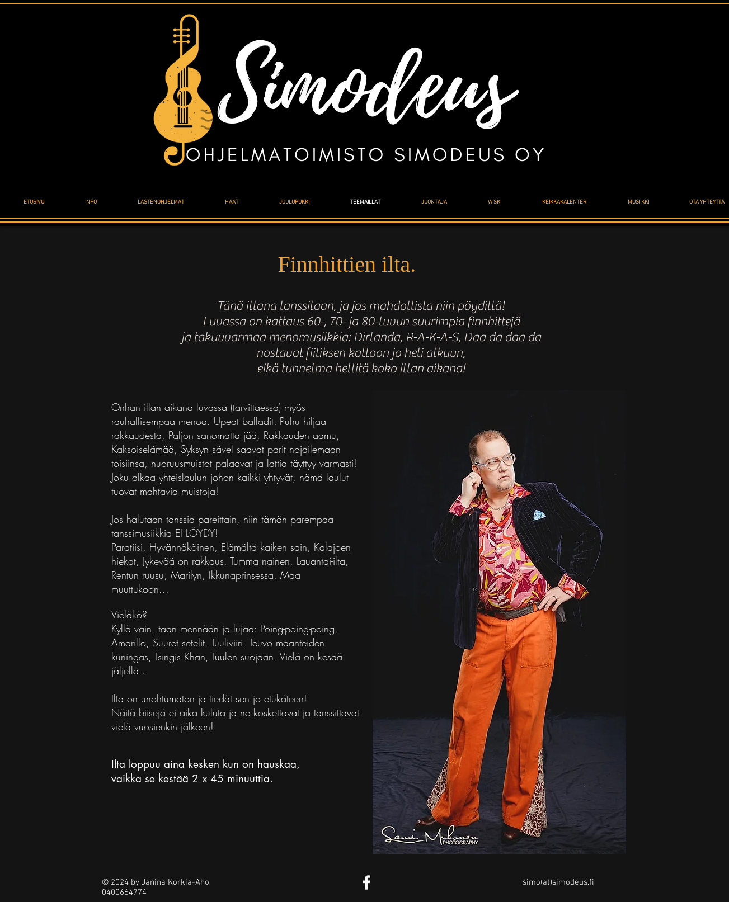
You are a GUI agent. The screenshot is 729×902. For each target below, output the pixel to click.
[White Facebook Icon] (366, 882)
